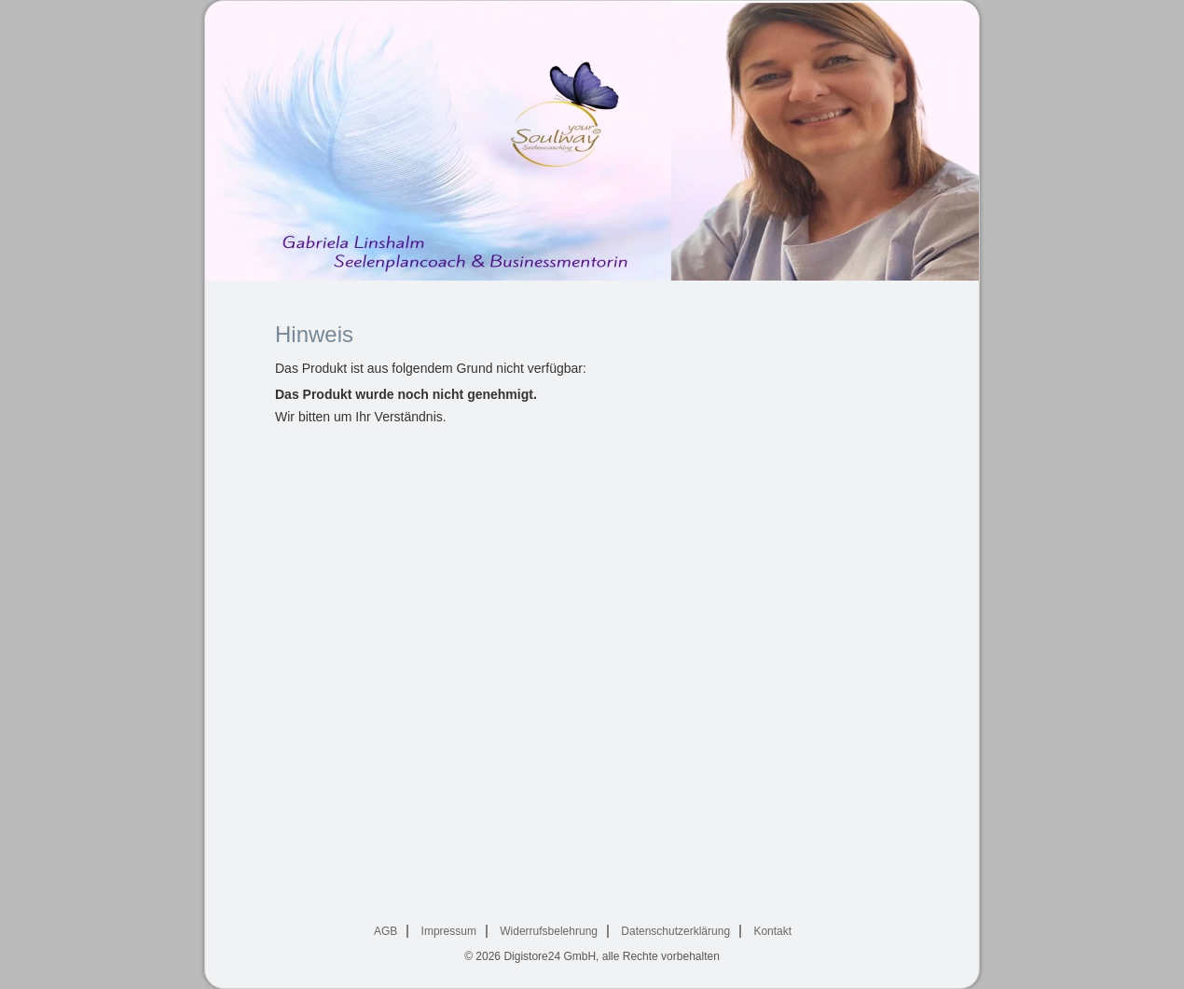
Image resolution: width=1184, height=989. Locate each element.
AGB (385, 931)
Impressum (448, 931)
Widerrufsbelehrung (549, 931)
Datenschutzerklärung (675, 931)
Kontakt (772, 931)
